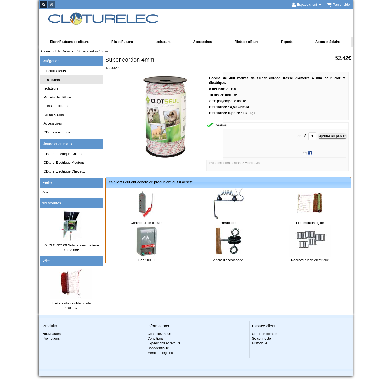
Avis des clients (221, 163)
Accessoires (202, 42)
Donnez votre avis (246, 163)
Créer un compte (264, 334)
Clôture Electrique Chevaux (64, 171)
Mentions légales (160, 353)
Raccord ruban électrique (310, 260)
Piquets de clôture (57, 97)
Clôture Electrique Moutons (64, 162)
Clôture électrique (57, 132)
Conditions (155, 338)
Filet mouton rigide (310, 223)
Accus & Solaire (56, 115)
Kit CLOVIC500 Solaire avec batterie (71, 245)
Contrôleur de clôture (146, 223)
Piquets (286, 42)
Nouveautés (51, 203)
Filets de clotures (56, 106)
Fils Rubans (53, 80)
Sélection (49, 261)
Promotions (51, 338)
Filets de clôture (246, 42)
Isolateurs (163, 42)
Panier (47, 183)
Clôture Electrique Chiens (63, 154)
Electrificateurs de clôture (69, 42)
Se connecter (262, 338)
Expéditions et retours (164, 343)
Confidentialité (158, 348)
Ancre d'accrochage (228, 260)
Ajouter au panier (332, 136)
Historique (260, 343)
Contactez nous (159, 334)
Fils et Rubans (122, 42)
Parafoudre (228, 223)
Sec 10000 (146, 260)
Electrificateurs (55, 71)
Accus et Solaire (327, 42)
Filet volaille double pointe (71, 303)
